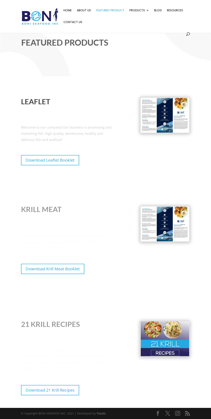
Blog (158, 10)
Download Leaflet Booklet (50, 160)
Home (67, 10)
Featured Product (110, 10)
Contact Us (72, 22)
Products (137, 10)
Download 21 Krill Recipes (50, 390)
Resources (175, 10)
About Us (84, 10)
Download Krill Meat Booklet (53, 269)
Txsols (101, 413)
